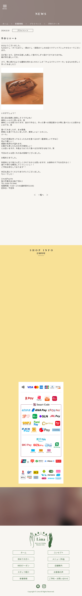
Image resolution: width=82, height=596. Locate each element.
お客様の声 (58, 572)
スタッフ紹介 (23, 572)
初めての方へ (23, 559)
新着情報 (23, 578)
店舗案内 (58, 565)
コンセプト (58, 552)
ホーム (23, 552)
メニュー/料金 (58, 559)
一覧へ (41, 194)
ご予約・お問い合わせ (58, 578)
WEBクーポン (23, 565)
